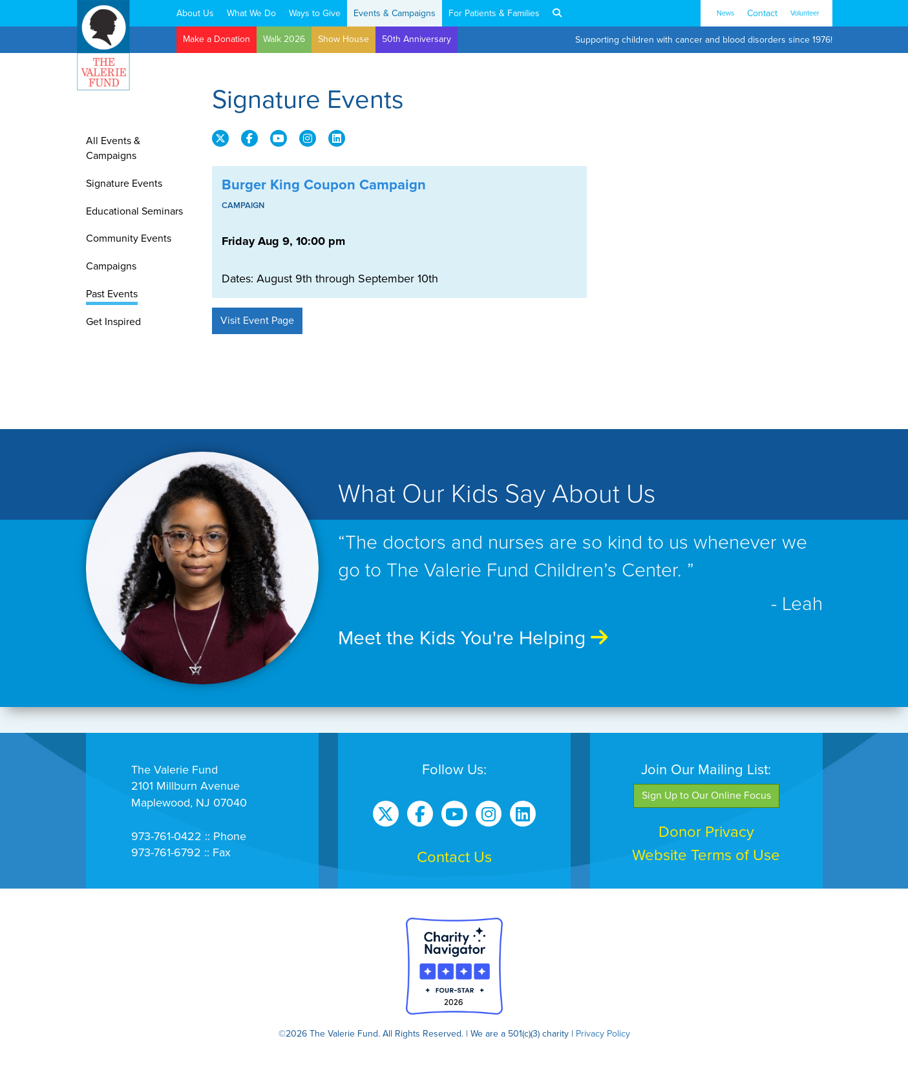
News (725, 13)
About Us (195, 13)
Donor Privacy (706, 832)
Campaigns (111, 266)
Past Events (112, 294)
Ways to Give (315, 13)
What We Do (251, 13)
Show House (343, 39)
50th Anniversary (416, 39)
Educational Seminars (134, 211)
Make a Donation (216, 39)
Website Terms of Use (706, 855)
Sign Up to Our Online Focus (706, 795)
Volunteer (804, 13)
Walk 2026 (284, 39)
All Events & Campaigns (113, 148)
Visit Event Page (257, 320)
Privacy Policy (603, 1033)
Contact (762, 13)
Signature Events (124, 183)
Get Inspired (113, 321)
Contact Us (454, 857)
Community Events (128, 238)
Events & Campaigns (395, 13)
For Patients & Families (494, 13)
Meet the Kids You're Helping (472, 638)
